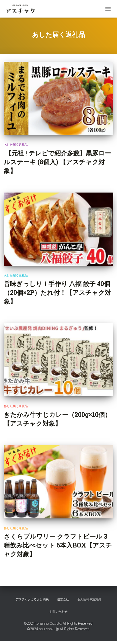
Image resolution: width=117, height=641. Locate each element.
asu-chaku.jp (49, 629)
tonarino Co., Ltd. (49, 623)
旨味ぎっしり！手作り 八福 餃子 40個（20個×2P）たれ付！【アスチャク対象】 (57, 292)
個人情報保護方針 (89, 599)
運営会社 (63, 599)
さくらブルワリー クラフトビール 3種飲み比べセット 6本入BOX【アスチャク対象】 (58, 545)
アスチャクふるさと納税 (32, 599)
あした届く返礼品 (16, 144)
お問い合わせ (59, 611)
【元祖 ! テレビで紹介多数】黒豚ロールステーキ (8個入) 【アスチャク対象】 (57, 162)
